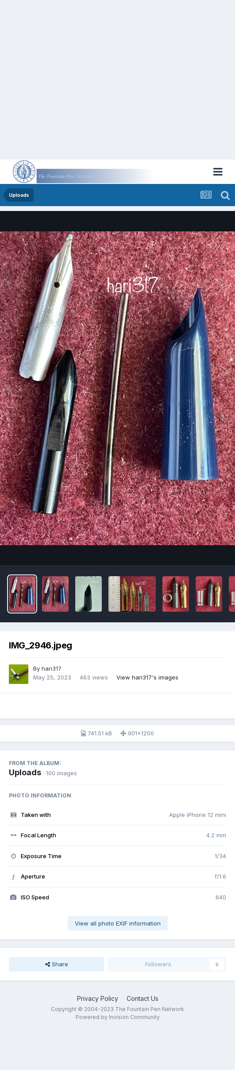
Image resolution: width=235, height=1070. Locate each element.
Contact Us (142, 998)
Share (56, 964)
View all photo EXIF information (118, 923)
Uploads (25, 772)
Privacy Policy (97, 998)
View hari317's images (147, 677)
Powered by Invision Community (118, 1017)
